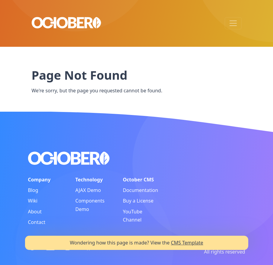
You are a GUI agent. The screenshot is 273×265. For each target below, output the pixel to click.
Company (39, 179)
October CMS (138, 179)
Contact (37, 222)
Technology (89, 179)
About (35, 211)
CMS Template (187, 242)
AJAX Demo (88, 190)
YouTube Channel (132, 215)
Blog (33, 190)
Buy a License (138, 200)
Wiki (33, 200)
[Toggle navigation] (233, 23)
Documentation (140, 190)
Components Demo (90, 204)
